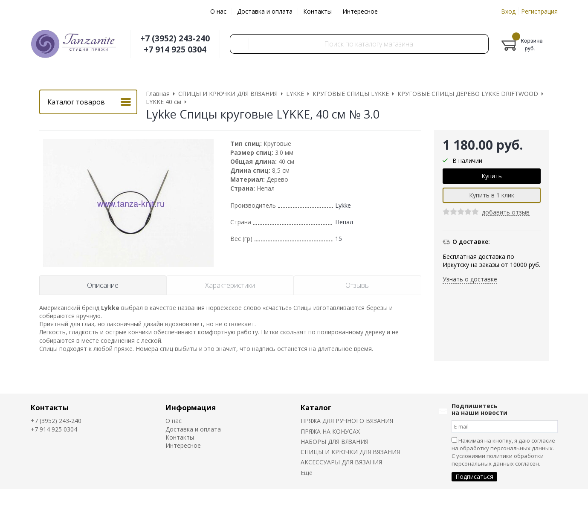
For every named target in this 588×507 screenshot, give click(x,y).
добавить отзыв (506, 212)
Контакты (317, 11)
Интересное (360, 11)
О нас (218, 11)
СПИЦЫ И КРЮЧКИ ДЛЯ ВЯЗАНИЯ (350, 452)
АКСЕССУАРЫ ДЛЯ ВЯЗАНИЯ (341, 462)
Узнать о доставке (470, 279)
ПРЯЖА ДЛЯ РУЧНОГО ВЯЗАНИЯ (347, 421)
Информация (190, 407)
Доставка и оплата (265, 11)
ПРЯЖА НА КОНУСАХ (330, 431)
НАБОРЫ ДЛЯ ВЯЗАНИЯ (334, 441)
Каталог (316, 407)
